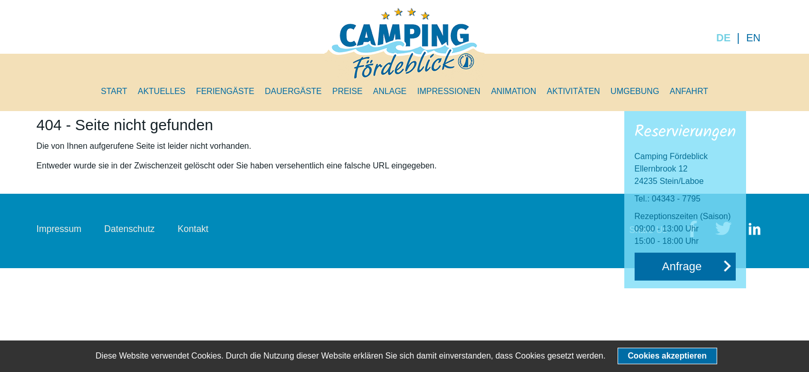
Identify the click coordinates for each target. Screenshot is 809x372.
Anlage (390, 91)
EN (753, 37)
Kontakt (192, 229)
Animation (514, 91)
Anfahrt (689, 91)
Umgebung (634, 91)
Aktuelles (161, 91)
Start (114, 91)
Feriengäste (225, 91)
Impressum (59, 229)
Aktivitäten (573, 91)
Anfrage (682, 266)
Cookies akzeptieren (667, 355)
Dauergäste (293, 91)
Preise (347, 91)
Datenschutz (129, 229)
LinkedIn (754, 230)
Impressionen (448, 91)
